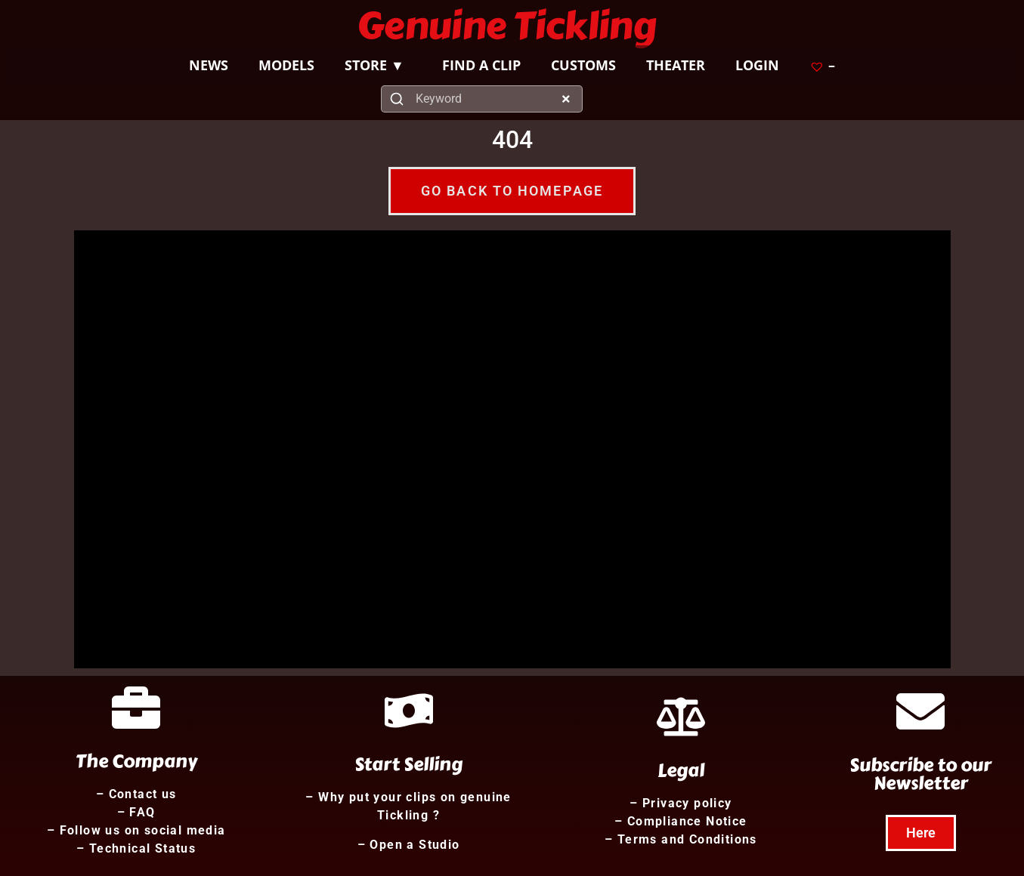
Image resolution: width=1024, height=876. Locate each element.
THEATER (675, 65)
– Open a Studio (408, 844)
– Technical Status (136, 848)
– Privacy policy (681, 803)
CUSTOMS (583, 65)
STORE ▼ (378, 65)
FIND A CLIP (481, 65)
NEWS (208, 65)
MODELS (286, 65)
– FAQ (136, 812)
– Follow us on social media (136, 830)
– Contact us (136, 794)
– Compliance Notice (680, 821)
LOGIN (757, 65)
